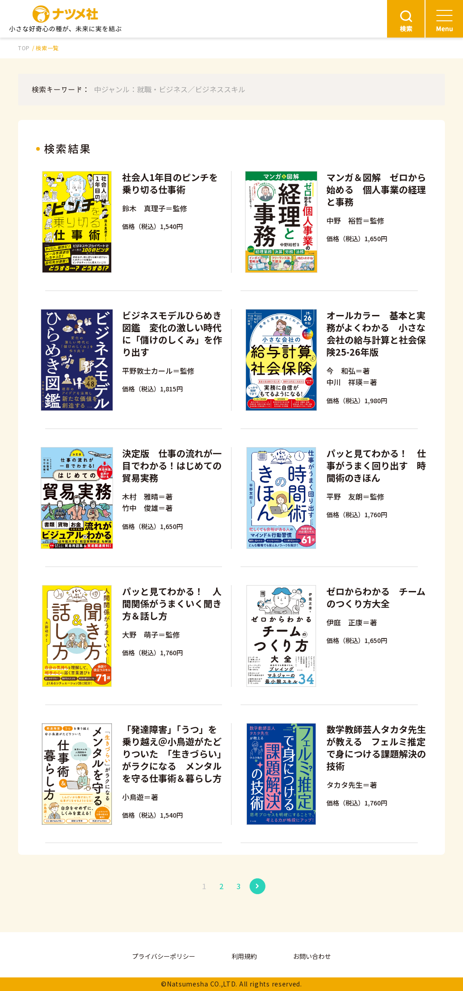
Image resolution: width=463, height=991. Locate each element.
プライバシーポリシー (163, 956)
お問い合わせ (312, 956)
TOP (24, 48)
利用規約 (244, 956)
